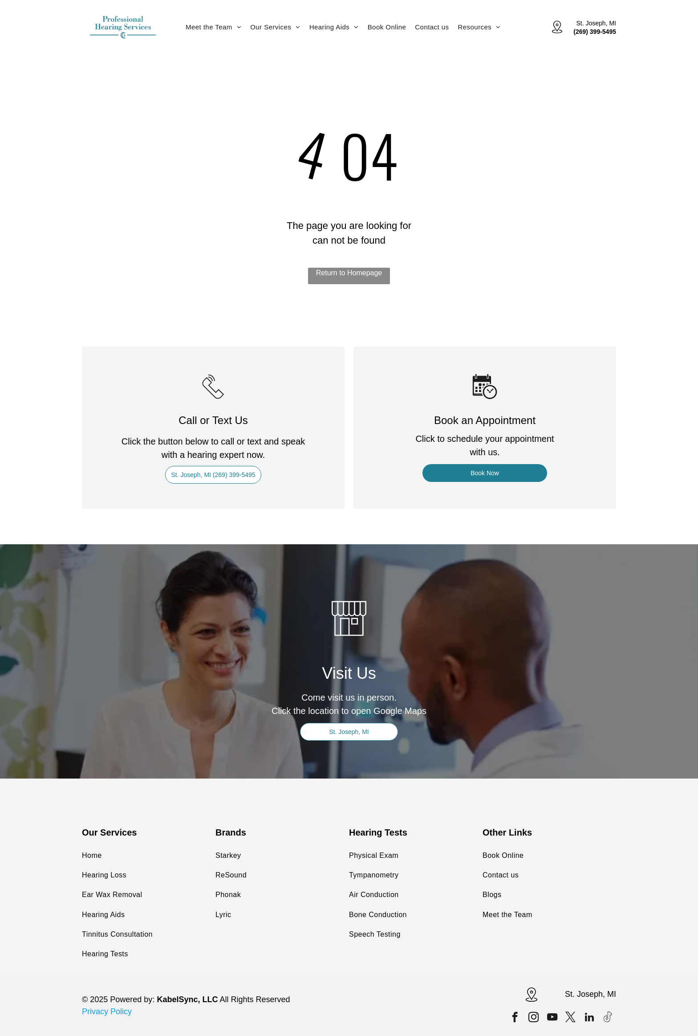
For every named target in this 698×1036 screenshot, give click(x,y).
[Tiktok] (608, 1018)
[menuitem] (213, 27)
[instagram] (533, 1018)
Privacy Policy (107, 1011)
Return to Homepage (349, 273)
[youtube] (552, 1018)
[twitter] (570, 1018)
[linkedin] (589, 1018)
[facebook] (515, 1018)
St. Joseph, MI (596, 23)
